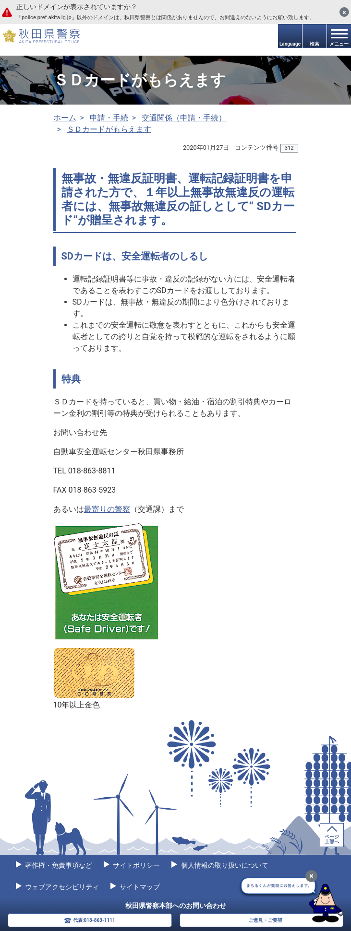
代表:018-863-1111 (94, 920)
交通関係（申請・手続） (184, 117)
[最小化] (311, 876)
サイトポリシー (135, 865)
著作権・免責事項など (58, 865)
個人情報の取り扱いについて (223, 865)
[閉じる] (344, 12)
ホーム (64, 117)
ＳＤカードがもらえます (109, 129)
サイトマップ (139, 887)
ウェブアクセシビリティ (61, 887)
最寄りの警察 (107, 509)
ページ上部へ (332, 839)
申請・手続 (109, 117)
